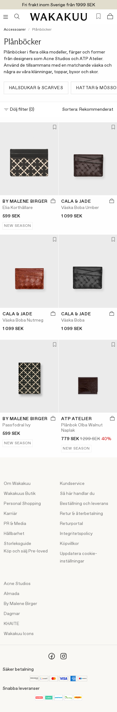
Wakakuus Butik (20, 493)
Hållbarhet (14, 534)
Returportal (71, 523)
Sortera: (87, 109)
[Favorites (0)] (98, 16)
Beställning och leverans (84, 503)
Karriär (10, 513)
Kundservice (72, 483)
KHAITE (11, 624)
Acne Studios (17, 584)
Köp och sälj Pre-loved (26, 551)
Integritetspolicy (76, 534)
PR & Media (15, 523)
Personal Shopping (22, 503)
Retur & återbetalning (81, 513)
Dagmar (12, 614)
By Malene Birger (20, 604)
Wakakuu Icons (19, 634)
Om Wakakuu (17, 483)
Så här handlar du (77, 493)
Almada (11, 594)
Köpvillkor (69, 544)
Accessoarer (15, 29)
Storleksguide (17, 544)
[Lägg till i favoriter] (53, 127)
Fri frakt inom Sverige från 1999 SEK (58, 5)
